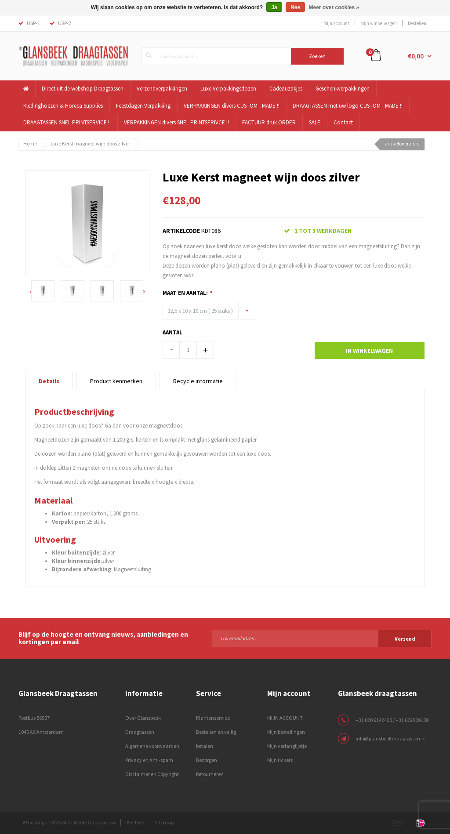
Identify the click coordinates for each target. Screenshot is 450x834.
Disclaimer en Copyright (152, 774)
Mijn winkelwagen (378, 23)
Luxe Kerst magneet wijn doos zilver (90, 143)
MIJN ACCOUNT (285, 717)
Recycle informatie (198, 381)
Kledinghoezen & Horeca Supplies (63, 105)
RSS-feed (135, 822)
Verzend (405, 638)
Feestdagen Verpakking (143, 105)
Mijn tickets (280, 760)
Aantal (172, 332)
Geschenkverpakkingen (343, 88)
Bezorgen (206, 760)
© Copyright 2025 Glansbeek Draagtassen (69, 822)
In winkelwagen (369, 351)
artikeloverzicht (402, 143)
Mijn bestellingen (286, 732)
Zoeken (317, 56)
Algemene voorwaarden (152, 746)
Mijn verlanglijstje (287, 746)
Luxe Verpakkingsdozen (228, 88)
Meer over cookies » (334, 7)
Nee (295, 7)
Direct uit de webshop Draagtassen (82, 88)
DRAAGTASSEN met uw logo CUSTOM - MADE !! (348, 105)
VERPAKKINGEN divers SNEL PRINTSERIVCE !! (176, 122)
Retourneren (210, 774)
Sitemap (164, 822)
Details (49, 381)
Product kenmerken (116, 381)
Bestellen (417, 23)
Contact (343, 122)
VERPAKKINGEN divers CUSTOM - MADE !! (231, 105)
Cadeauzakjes (285, 88)
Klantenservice (213, 717)
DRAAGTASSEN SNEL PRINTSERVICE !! (67, 122)
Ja (274, 7)
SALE (314, 122)
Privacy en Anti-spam (149, 760)
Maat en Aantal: (187, 293)
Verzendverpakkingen (162, 88)
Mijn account (336, 23)
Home (30, 143)
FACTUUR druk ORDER (269, 122)
